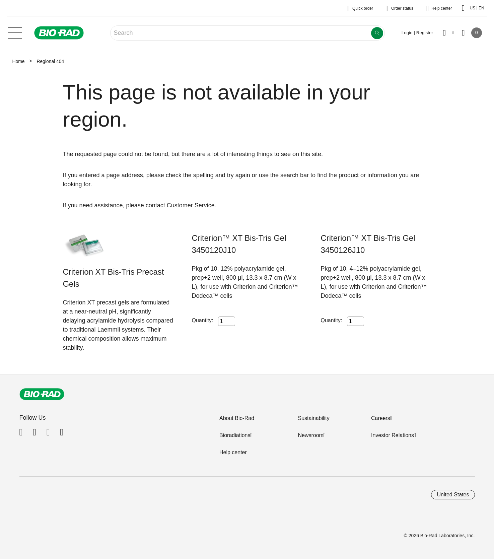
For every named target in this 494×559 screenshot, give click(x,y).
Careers (380, 418)
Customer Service (191, 205)
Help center (233, 452)
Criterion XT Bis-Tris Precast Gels (113, 277)
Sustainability (313, 418)
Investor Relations (392, 435)
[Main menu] (15, 32)
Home (18, 61)
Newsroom (310, 435)
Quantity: (202, 320)
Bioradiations (235, 435)
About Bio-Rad (236, 418)
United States (453, 494)
